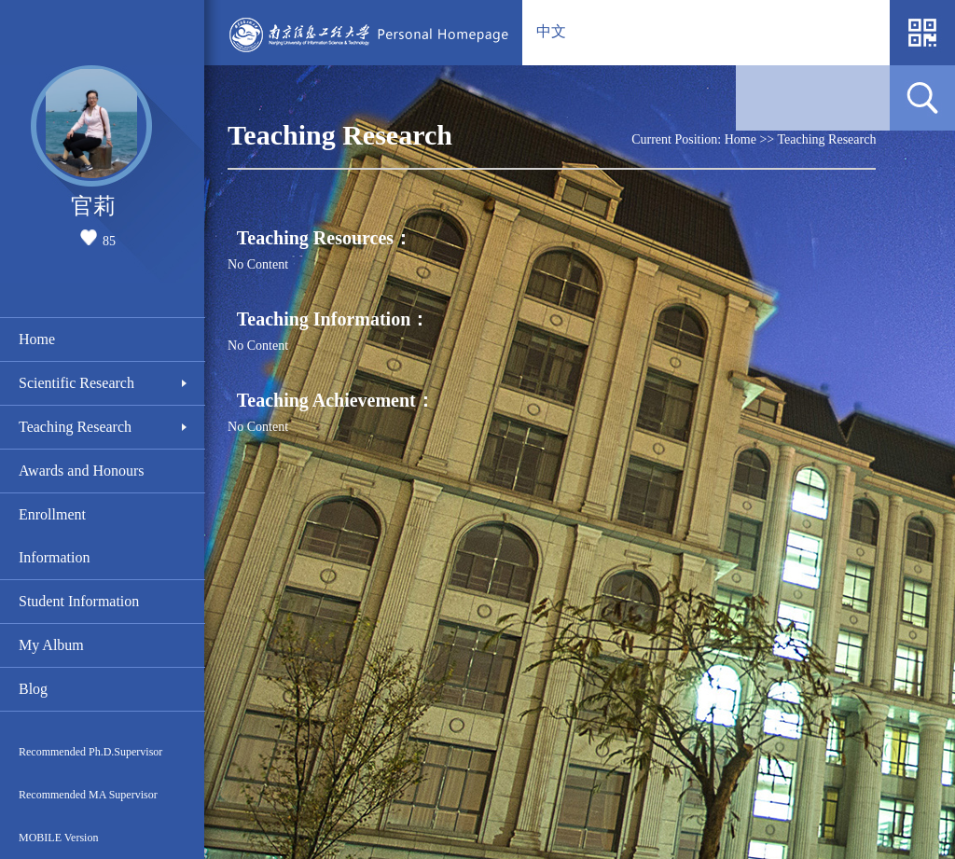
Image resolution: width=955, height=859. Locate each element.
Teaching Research (75, 427)
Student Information (79, 601)
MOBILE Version (58, 837)
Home (37, 339)
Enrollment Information (54, 535)
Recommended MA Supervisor (88, 794)
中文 (551, 31)
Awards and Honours (82, 470)
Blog (33, 689)
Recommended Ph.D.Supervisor (90, 751)
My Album (51, 645)
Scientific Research (76, 383)
